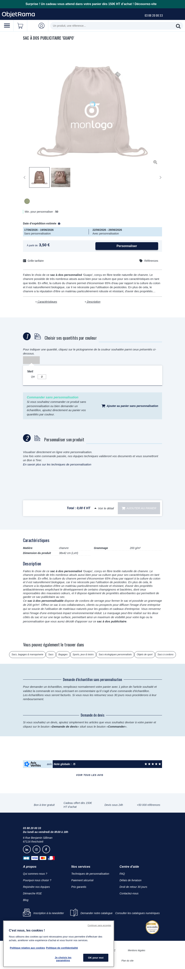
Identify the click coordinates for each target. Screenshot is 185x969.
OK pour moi (96, 957)
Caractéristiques (47, 301)
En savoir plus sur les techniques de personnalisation (57, 464)
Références (151, 260)
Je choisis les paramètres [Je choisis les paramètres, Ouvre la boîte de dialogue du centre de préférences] (63, 959)
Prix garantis (78, 886)
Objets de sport (144, 654)
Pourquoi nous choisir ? (37, 880)
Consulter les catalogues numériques (137, 913)
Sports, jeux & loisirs (83, 654)
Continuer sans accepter (99, 925)
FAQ (122, 873)
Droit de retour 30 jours (133, 886)
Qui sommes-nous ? (35, 873)
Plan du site (127, 960)
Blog (25, 900)
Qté (33, 376)
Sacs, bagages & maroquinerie (27, 654)
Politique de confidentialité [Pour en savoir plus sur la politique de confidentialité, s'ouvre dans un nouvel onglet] (62, 947)
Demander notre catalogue (97, 913)
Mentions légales (136, 950)
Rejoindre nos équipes (36, 886)
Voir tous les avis (89, 775)
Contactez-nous (129, 893)
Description (93, 301)
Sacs (50, 654)
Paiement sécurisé (82, 880)
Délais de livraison (131, 880)
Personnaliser (127, 246)
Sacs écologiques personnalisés (115, 654)
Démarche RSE (32, 893)
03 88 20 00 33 (154, 15)
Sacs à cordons (166, 654)
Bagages (63, 654)
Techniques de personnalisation (90, 873)
